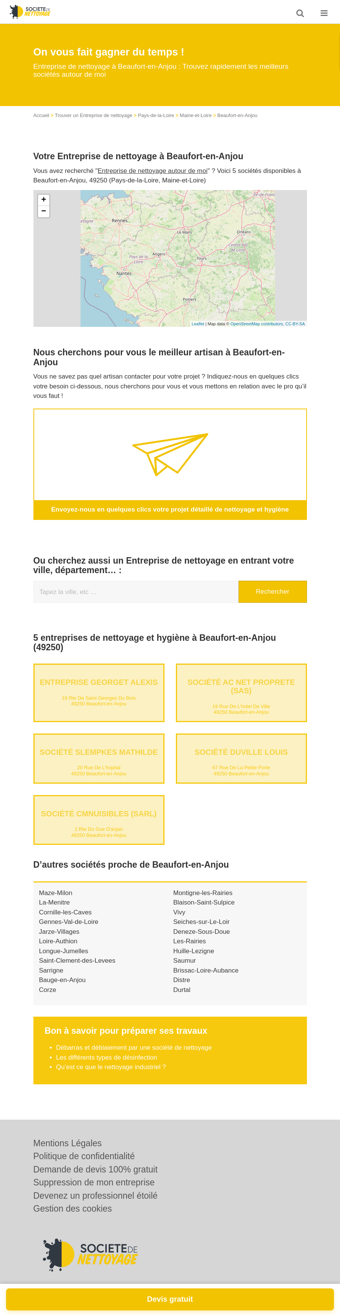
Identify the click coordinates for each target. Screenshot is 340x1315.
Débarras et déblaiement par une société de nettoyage (134, 1047)
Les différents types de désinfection (106, 1057)
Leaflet (198, 324)
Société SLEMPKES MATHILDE (99, 752)
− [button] (43, 211)
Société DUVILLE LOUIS (241, 752)
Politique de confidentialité (84, 1156)
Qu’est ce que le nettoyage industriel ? (111, 1067)
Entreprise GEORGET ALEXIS (99, 682)
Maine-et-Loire (196, 115)
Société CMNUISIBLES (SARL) (99, 813)
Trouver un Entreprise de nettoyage (93, 115)
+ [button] (43, 200)
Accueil (41, 115)
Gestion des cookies (72, 1209)
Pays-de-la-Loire (156, 115)
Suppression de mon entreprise (94, 1182)
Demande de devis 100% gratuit (95, 1169)
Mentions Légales (67, 1143)
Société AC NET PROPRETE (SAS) (241, 686)
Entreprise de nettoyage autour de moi (152, 170)
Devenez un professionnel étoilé (95, 1196)
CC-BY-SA (295, 324)
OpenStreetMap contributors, (258, 324)
